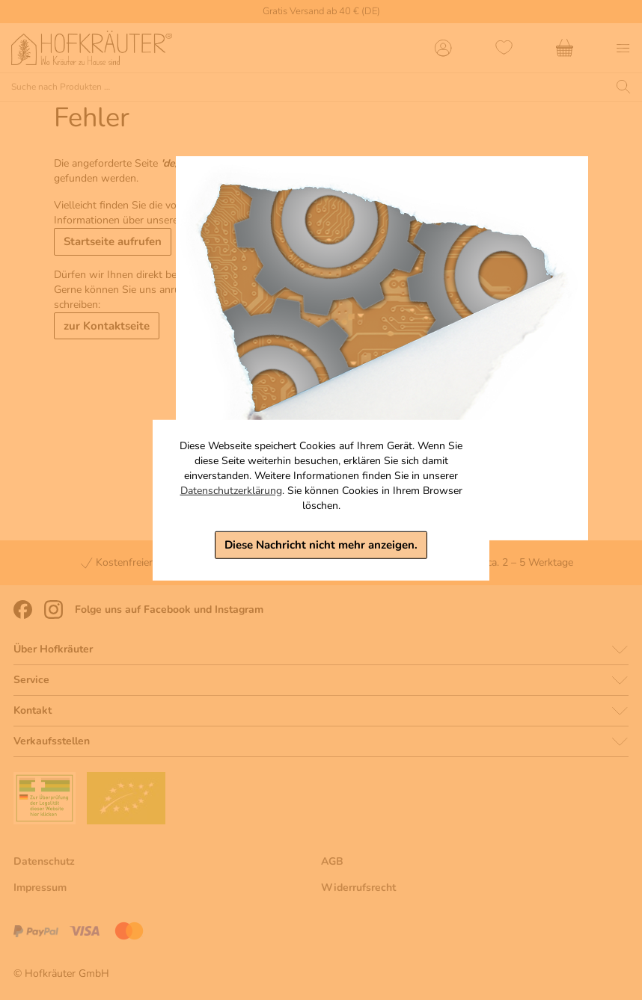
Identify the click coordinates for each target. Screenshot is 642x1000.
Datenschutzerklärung (231, 491)
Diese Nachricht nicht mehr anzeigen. (321, 544)
